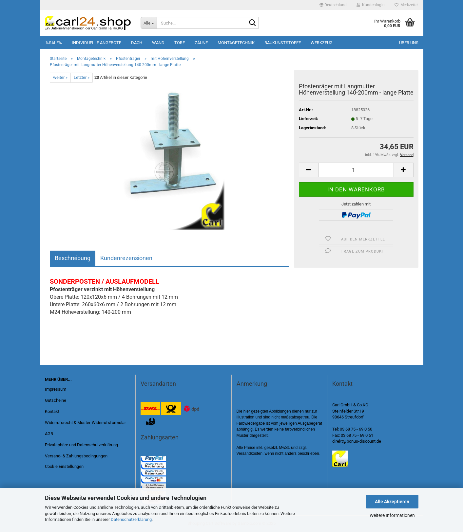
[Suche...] (149, 23)
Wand (158, 42)
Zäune (201, 42)
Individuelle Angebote (96, 42)
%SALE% (54, 42)
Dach (136, 42)
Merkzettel (406, 5)
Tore (179, 42)
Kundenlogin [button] (371, 5)
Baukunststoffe (282, 42)
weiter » (60, 77)
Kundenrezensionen (126, 258)
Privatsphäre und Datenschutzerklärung (81, 444)
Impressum (55, 389)
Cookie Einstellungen (64, 466)
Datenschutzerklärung (131, 519)
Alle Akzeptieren (392, 501)
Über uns (408, 42)
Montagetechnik (236, 42)
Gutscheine (55, 400)
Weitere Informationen (392, 515)
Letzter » (81, 77)
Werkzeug (322, 42)
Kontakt (52, 411)
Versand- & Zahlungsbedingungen (76, 455)
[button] (333, 5)
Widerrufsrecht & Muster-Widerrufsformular (85, 422)
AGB (49, 433)
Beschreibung (72, 258)
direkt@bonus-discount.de (356, 441)
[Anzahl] (356, 170)
